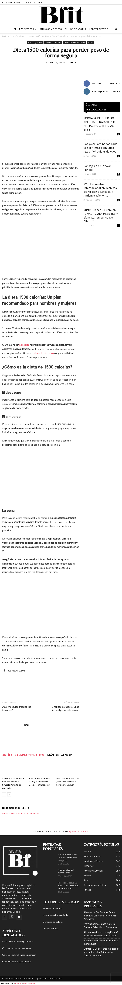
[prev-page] (4, 794)
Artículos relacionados (23, 755)
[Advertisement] (40, 246)
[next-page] (9, 794)
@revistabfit (79, 831)
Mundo (90, 42)
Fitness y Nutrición (78, 42)
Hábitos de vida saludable (55, 915)
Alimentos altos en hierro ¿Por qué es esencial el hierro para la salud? (67, 781)
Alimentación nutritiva (39, 36)
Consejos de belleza (53, 921)
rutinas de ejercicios (43, 353)
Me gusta (115, 83)
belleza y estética (25, 29)
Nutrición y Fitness (50, 29)
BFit (51, 62)
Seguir (116, 91)
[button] (116, 29)
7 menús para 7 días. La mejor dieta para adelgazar (68, 858)
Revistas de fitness (52, 908)
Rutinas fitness (50, 928)
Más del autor (59, 755)
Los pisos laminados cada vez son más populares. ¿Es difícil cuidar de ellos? (101, 147)
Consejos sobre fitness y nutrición (19, 954)
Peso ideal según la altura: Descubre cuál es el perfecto (68, 886)
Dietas (66, 42)
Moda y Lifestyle (98, 29)
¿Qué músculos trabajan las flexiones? (16, 708)
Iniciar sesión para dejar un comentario (21, 813)
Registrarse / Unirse (34, 2)
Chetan (18, 983)
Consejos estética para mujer (16, 948)
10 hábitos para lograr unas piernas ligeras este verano (65, 708)
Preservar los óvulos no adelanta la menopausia (101, 942)
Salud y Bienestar (75, 29)
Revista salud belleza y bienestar (18, 941)
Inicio (4, 36)
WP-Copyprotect (30, 983)
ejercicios (24, 344)
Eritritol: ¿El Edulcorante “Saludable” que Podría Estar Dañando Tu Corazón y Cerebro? (101, 952)
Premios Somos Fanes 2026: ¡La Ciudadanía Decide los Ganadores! (39, 781)
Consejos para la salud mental (16, 961)
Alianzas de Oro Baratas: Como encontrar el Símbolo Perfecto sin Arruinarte (100, 915)
